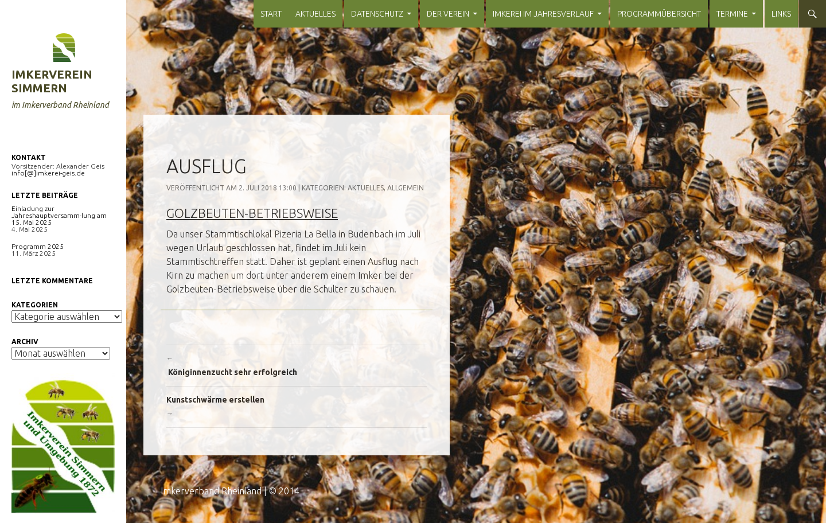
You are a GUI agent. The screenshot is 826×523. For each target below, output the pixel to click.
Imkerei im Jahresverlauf (543, 13)
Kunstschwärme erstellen (296, 407)
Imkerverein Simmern (51, 81)
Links (781, 13)
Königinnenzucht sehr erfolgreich (296, 364)
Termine (732, 13)
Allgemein (405, 188)
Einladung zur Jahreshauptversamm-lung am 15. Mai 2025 (59, 215)
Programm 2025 (37, 246)
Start (271, 13)
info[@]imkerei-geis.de (48, 173)
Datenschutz (377, 13)
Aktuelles (315, 13)
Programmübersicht (659, 13)
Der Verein (448, 13)
